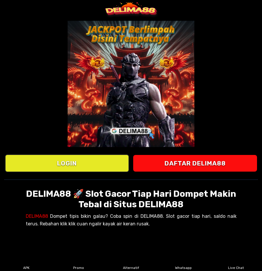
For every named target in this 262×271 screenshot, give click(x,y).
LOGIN (67, 163)
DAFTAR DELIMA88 (195, 163)
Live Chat (236, 264)
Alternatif (131, 264)
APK (26, 264)
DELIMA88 (37, 216)
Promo (78, 264)
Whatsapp (183, 264)
